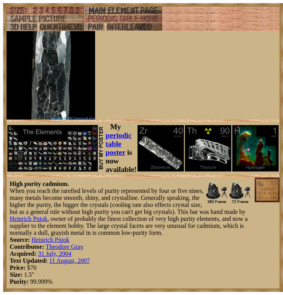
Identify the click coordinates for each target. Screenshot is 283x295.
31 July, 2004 (54, 253)
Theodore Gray (64, 246)
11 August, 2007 (69, 260)
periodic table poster (119, 143)
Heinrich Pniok (28, 218)
